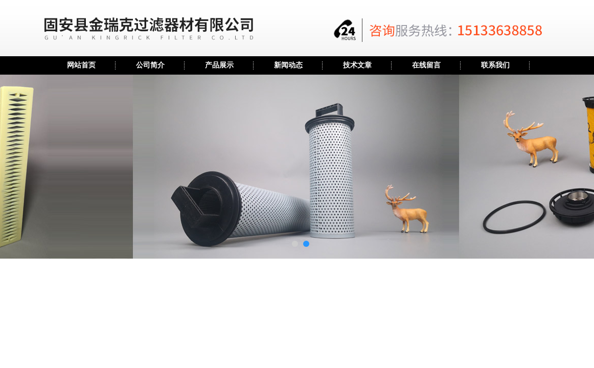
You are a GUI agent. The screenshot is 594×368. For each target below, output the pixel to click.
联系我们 (495, 65)
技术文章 (357, 65)
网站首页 (81, 65)
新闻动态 (288, 65)
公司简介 (150, 65)
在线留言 (426, 65)
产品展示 (219, 65)
